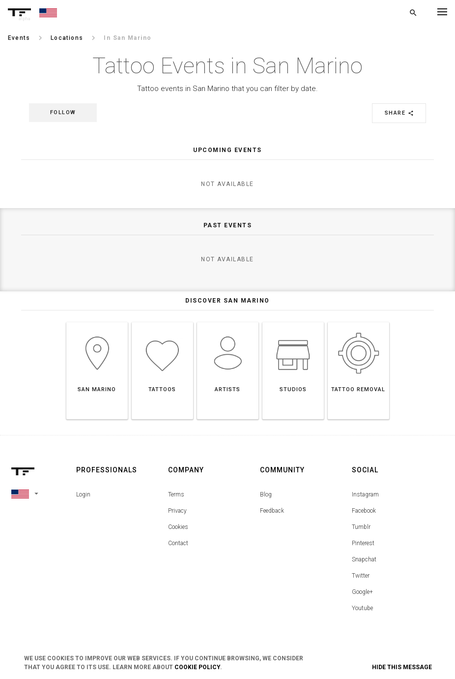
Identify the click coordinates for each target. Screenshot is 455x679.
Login (83, 494)
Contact (178, 543)
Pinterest (363, 543)
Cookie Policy (197, 667)
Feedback (272, 510)
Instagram (365, 494)
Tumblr (361, 527)
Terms (176, 494)
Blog (266, 494)
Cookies (178, 527)
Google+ (362, 591)
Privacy (177, 510)
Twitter (361, 575)
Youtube (362, 608)
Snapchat (364, 559)
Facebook (364, 510)
